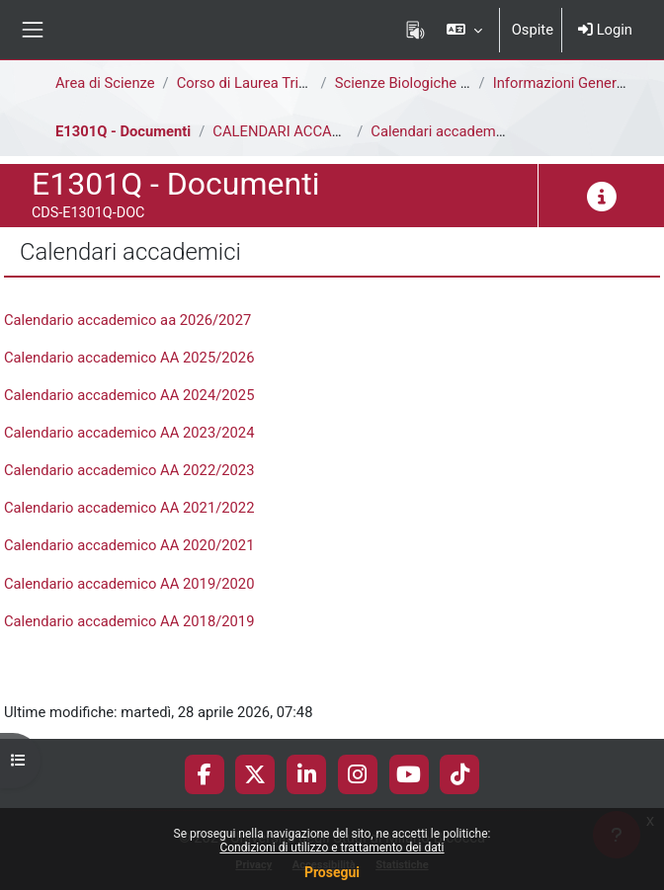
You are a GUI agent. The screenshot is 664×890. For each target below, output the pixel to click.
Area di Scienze (105, 83)
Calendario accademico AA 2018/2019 (129, 621)
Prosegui (332, 872)
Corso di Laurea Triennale (259, 83)
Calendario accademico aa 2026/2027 (127, 320)
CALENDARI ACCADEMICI (295, 131)
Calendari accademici (440, 131)
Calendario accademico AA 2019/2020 (129, 584)
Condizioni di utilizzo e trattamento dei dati (331, 847)
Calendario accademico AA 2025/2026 (129, 357)
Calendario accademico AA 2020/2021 (129, 545)
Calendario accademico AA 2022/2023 (129, 470)
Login (605, 30)
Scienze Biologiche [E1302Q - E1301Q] (458, 83)
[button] (464, 29)
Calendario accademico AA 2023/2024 (129, 433)
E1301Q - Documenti (123, 131)
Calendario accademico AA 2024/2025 (129, 395)
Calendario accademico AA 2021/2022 (129, 508)
